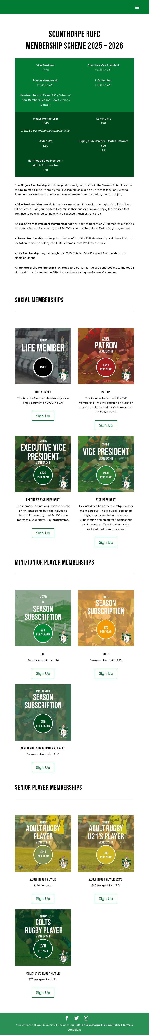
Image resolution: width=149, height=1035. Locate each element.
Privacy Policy (111, 1025)
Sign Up (43, 415)
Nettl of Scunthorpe (87, 1025)
